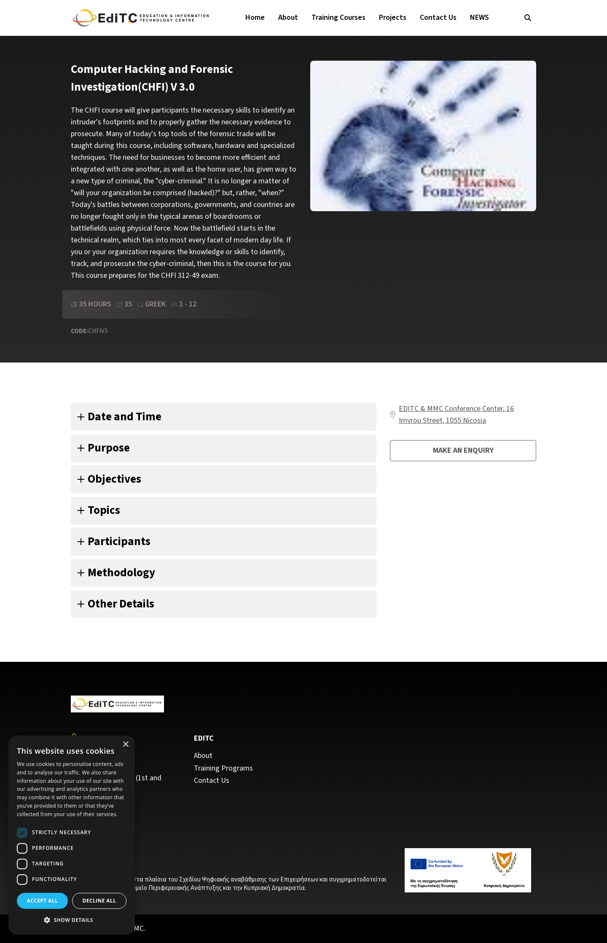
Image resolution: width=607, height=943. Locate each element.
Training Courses (338, 17)
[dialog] (71, 835)
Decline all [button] (99, 900)
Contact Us (438, 17)
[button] (71, 920)
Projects (392, 17)
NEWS (479, 17)
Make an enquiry (463, 450)
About (288, 17)
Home (255, 17)
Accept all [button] (42, 900)
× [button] (125, 745)
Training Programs (223, 768)
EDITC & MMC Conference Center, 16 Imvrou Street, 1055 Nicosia (456, 414)
